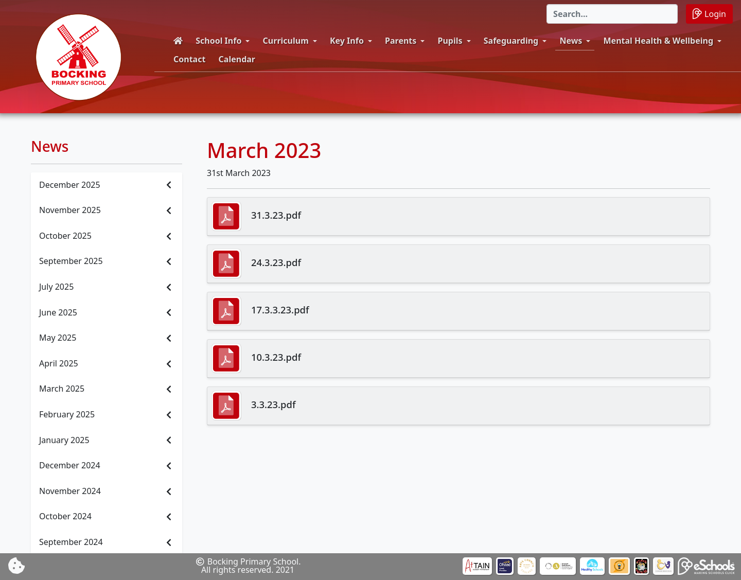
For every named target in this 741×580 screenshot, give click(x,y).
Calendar (237, 59)
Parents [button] (400, 40)
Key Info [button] (347, 40)
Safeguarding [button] (511, 40)
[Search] (612, 14)
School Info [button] (218, 40)
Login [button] (709, 14)
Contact (189, 59)
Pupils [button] (450, 40)
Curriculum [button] (286, 40)
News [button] (570, 40)
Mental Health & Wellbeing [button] (659, 40)
